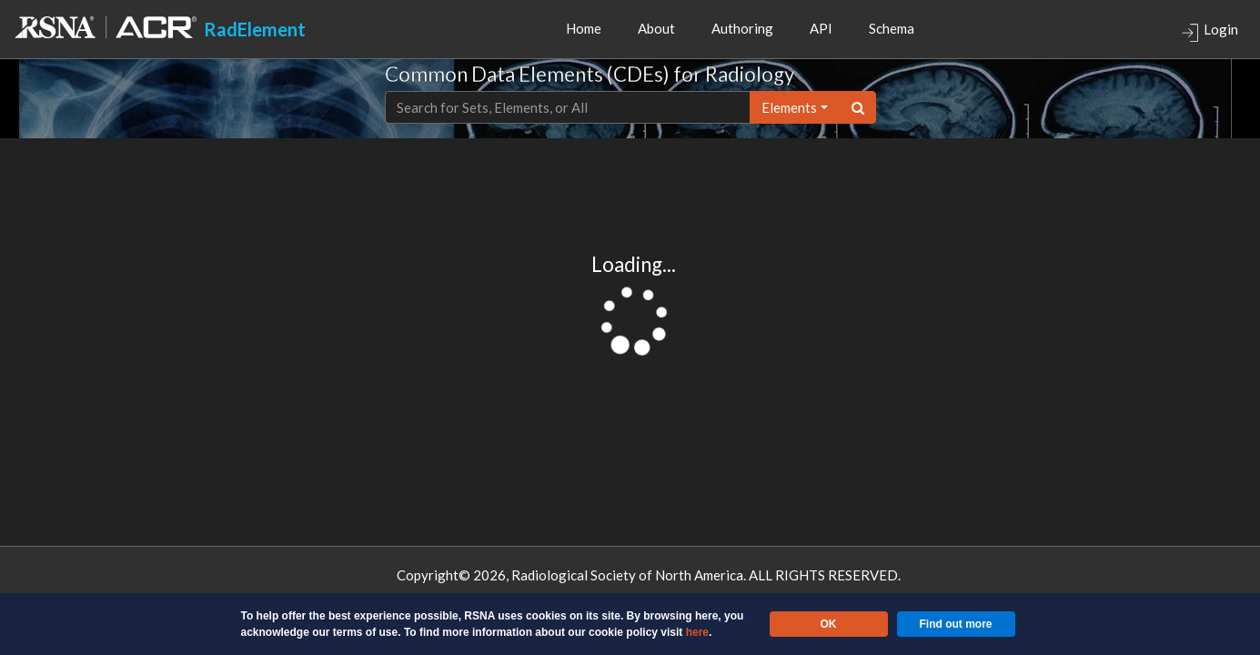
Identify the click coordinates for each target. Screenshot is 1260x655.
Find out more (956, 624)
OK (829, 624)
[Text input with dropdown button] (568, 108)
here (697, 632)
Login (1209, 31)
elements (789, 107)
